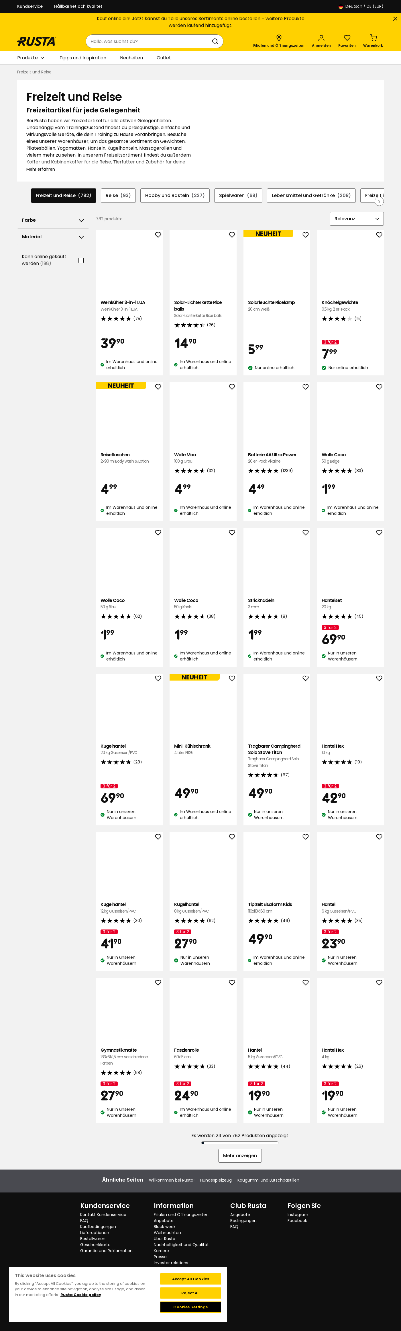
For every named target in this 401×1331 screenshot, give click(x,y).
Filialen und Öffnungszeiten (181, 1214)
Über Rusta (164, 1239)
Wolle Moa (203, 458)
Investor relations (171, 1263)
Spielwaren (238, 195)
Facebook (297, 1220)
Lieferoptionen (94, 1232)
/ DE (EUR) (361, 6)
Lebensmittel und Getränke (311, 195)
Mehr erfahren (40, 169)
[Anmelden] (321, 41)
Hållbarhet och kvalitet (78, 6)
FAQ (84, 1220)
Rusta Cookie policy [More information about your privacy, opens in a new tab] (80, 1294)
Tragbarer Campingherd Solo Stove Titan (277, 756)
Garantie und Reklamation (106, 1251)
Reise (118, 195)
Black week (165, 1226)
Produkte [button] (30, 57)
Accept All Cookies (190, 1279)
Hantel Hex (350, 749)
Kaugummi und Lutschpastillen (268, 1180)
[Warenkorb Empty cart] (373, 41)
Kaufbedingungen (98, 1226)
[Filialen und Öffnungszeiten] (279, 41)
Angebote (164, 1220)
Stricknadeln (277, 603)
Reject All (190, 1293)
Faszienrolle (203, 1053)
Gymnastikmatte (129, 1056)
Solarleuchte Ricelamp (277, 305)
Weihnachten (167, 1232)
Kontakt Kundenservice (103, 1214)
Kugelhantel (129, 749)
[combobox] (148, 41)
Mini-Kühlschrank (203, 749)
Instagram (298, 1214)
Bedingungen (243, 1220)
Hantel (350, 907)
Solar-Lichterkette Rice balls (203, 309)
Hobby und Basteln (175, 195)
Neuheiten (131, 57)
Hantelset (350, 603)
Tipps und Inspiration (83, 57)
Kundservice (30, 6)
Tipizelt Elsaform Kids (277, 907)
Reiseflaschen (129, 458)
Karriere (161, 1251)
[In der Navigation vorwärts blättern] (379, 201)
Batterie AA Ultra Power (277, 458)
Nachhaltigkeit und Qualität (181, 1245)
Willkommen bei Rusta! (171, 1180)
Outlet (164, 57)
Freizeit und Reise (63, 195)
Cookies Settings (190, 1307)
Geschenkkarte (95, 1245)
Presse (160, 1257)
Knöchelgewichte (350, 305)
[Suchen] (216, 41)
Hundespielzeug (216, 1180)
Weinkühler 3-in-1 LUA (129, 305)
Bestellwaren (92, 1239)
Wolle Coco (350, 458)
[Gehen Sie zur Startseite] (36, 41)
